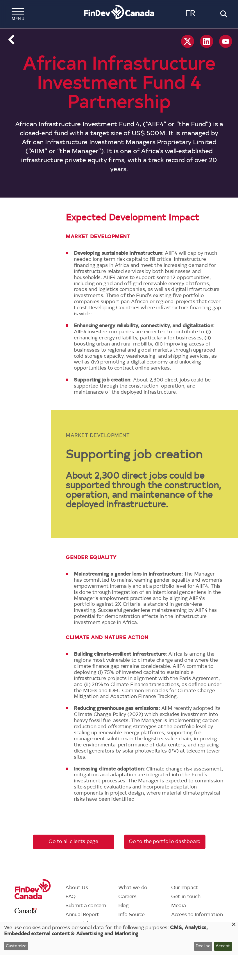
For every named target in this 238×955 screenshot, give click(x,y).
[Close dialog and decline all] (233, 925)
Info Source (131, 914)
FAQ (70, 896)
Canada (26, 911)
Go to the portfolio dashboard (164, 841)
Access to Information (197, 914)
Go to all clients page (73, 841)
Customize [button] (16, 946)
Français (190, 15)
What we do (132, 887)
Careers (127, 896)
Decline (203, 946)
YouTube (225, 41)
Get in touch (185, 896)
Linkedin (206, 41)
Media (178, 905)
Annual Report (82, 914)
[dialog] (119, 938)
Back (11, 39)
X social (187, 41)
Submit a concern (85, 905)
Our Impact (184, 887)
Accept (223, 946)
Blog (123, 905)
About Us (76, 887)
